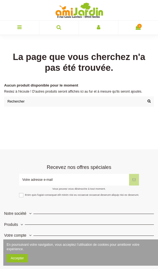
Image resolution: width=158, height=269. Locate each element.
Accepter (17, 258)
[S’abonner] (134, 180)
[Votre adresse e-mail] (74, 180)
